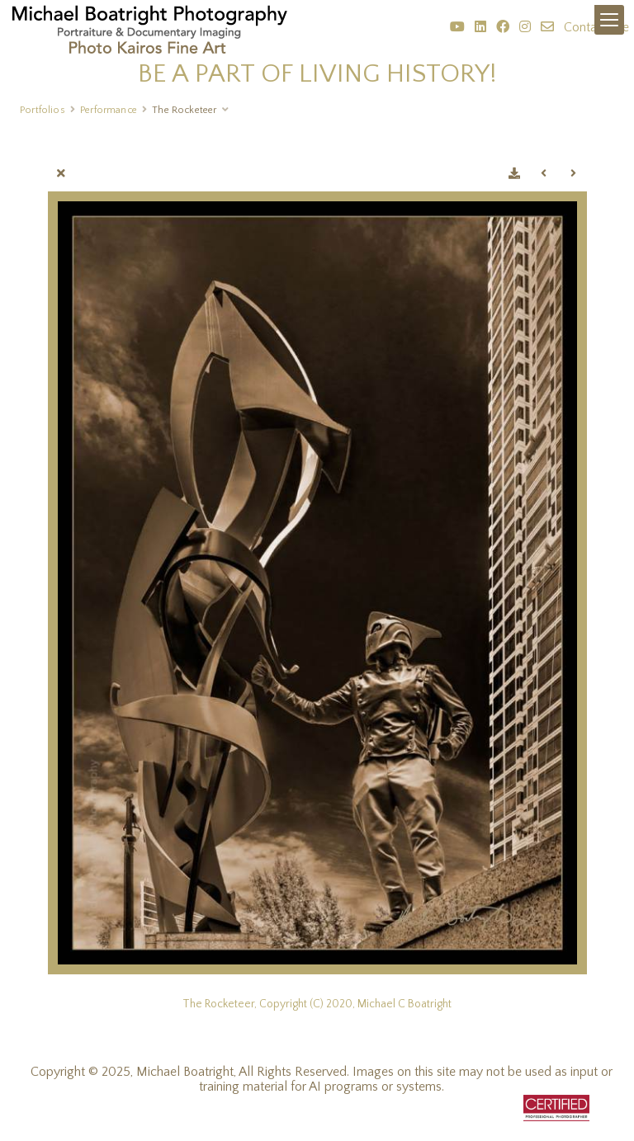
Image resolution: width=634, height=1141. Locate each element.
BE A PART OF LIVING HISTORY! (317, 73)
